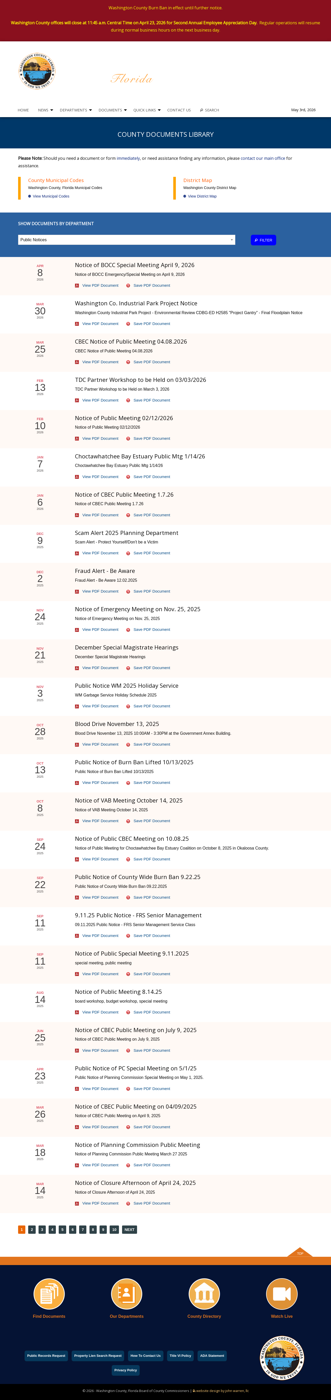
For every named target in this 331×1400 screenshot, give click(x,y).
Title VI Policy (180, 1356)
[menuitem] (23, 110)
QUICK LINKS (144, 110)
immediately (128, 158)
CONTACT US (179, 110)
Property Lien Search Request (98, 1356)
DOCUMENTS (110, 110)
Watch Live (282, 1316)
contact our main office (263, 158)
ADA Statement (212, 1356)
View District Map (200, 196)
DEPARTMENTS (73, 110)
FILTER (263, 240)
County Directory (204, 1316)
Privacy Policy (126, 1370)
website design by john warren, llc (221, 1390)
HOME (23, 110)
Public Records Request (46, 1356)
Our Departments (127, 1316)
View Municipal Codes (49, 196)
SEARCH (209, 110)
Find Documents (49, 1316)
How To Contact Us (146, 1356)
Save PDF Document (148, 285)
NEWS (43, 110)
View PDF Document (96, 285)
